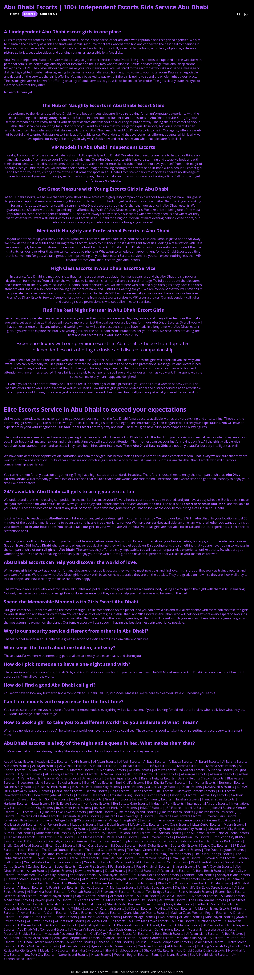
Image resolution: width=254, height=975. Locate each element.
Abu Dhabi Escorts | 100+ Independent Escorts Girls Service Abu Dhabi (106, 7)
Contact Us (48, 14)
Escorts (29, 14)
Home (14, 14)
